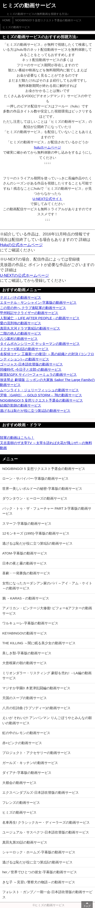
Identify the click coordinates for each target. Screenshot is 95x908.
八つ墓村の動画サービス (19, 339)
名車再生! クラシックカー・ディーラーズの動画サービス (46, 822)
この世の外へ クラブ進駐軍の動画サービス (33, 308)
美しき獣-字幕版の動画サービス (26, 653)
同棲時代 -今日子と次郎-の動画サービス (30, 369)
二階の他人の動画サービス (20, 333)
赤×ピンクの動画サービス (22, 743)
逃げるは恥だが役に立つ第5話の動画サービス (37, 543)
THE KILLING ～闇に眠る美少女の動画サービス (39, 643)
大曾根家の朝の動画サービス (24, 663)
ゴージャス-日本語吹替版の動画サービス (31, 364)
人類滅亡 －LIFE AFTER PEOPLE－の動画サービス (39, 318)
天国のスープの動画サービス (24, 698)
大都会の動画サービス (19, 783)
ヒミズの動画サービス (16, 27)
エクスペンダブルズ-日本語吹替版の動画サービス (40, 792)
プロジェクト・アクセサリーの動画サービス (36, 753)
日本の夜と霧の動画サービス (24, 563)
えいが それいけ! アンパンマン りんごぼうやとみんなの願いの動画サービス (47, 720)
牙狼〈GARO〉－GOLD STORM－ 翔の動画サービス (41, 395)
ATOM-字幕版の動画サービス (24, 553)
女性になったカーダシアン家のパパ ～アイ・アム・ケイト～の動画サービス (47, 585)
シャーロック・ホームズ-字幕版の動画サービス (38, 852)
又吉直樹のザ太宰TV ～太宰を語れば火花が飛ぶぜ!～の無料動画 (46, 445)
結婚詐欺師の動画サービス (20, 405)
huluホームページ (47, 147)
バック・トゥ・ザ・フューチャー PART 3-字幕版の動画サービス (46, 511)
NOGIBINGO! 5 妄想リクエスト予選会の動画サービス (48, 20)
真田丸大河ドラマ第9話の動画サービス (30, 328)
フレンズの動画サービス (21, 802)
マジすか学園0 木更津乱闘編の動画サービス (36, 688)
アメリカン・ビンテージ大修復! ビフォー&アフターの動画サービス (47, 610)
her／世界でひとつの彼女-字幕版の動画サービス (39, 872)
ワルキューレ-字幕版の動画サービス (30, 623)
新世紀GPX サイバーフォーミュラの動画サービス (38, 374)
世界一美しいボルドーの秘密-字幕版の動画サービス (42, 488)
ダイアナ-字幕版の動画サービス (26, 773)
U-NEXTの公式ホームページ (24, 275)
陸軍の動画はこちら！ (17, 437)
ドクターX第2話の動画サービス (24, 349)
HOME (6, 20)
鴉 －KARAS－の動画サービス (25, 598)
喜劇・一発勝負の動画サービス (26, 573)
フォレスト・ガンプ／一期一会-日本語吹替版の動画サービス (47, 894)
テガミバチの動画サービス (20, 297)
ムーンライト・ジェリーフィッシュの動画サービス (39, 390)
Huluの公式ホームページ (21, 245)
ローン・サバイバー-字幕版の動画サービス (35, 478)
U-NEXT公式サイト (48, 199)
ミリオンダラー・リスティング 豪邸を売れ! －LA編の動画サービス (47, 675)
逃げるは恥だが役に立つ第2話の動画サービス (37, 862)
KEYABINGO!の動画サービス (24, 633)
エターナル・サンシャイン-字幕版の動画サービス (38, 302)
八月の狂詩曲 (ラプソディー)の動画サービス (36, 708)
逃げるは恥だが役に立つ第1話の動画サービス (35, 411)
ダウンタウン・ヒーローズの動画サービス (34, 498)
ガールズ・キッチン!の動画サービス (30, 763)
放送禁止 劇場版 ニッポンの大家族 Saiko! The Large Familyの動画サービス (47, 382)
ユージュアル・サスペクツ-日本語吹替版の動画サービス (45, 832)
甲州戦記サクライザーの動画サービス (29, 313)
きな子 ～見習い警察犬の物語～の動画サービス (38, 882)
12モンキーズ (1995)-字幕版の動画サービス (35, 533)
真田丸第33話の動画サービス (24, 842)
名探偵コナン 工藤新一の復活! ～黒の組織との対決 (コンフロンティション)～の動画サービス (47, 356)
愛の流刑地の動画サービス (20, 323)
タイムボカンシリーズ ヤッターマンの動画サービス (40, 344)
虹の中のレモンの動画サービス (26, 733)
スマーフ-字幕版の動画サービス (26, 523)
